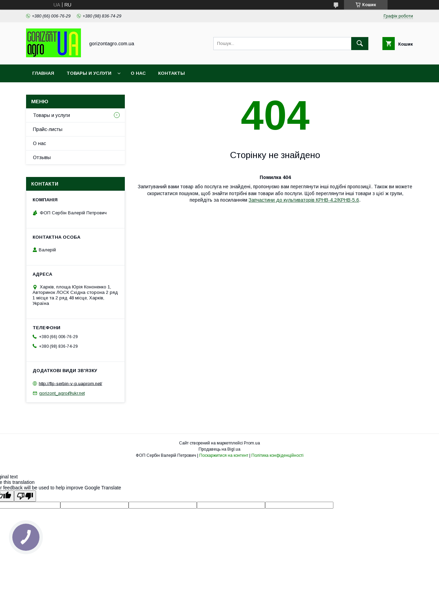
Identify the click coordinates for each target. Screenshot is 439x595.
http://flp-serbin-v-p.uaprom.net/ (70, 383)
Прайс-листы (47, 129)
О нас (138, 73)
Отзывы (42, 157)
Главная (43, 73)
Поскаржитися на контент (223, 455)
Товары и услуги (89, 73)
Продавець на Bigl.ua (219, 449)
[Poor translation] (25, 496)
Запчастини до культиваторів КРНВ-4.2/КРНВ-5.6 (304, 200)
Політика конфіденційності (277, 455)
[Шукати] (359, 43)
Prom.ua (252, 443)
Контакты (171, 73)
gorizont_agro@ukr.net (62, 393)
